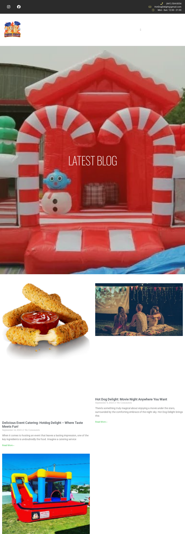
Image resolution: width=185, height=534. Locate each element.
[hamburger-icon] (141, 29)
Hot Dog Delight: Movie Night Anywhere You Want (131, 399)
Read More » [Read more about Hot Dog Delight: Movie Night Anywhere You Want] (101, 422)
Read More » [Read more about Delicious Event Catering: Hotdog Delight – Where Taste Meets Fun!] (8, 445)
